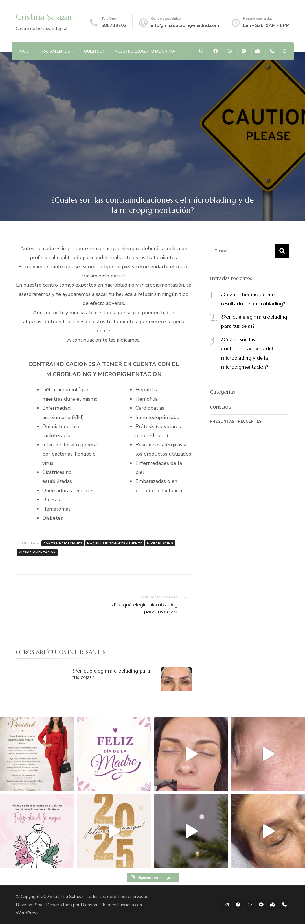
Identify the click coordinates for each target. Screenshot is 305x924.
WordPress (27, 913)
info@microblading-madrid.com (185, 25)
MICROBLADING (160, 543)
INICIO (24, 51)
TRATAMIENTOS (55, 51)
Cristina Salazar (44, 17)
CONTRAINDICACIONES (62, 543)
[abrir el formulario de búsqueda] (284, 51)
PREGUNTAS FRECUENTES (236, 421)
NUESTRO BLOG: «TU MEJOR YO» (145, 51)
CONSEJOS (220, 407)
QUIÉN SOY (94, 51)
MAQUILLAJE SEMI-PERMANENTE (114, 543)
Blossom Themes (98, 905)
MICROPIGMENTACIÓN (37, 552)
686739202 (114, 25)
